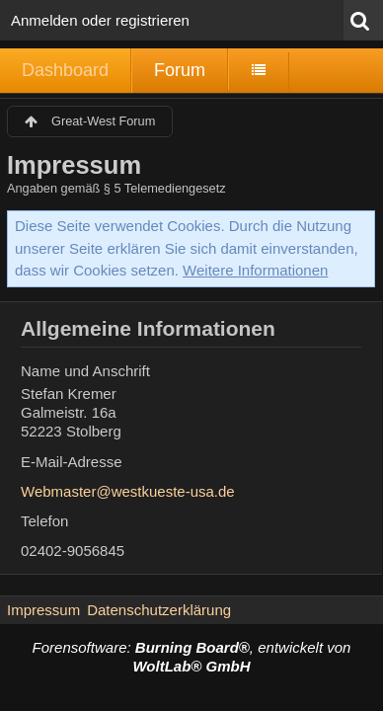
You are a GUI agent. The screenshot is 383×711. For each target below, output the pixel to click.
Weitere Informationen (255, 270)
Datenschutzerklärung (159, 609)
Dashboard (65, 70)
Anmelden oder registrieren (100, 20)
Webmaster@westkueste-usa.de (128, 491)
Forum (179, 70)
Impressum (43, 609)
